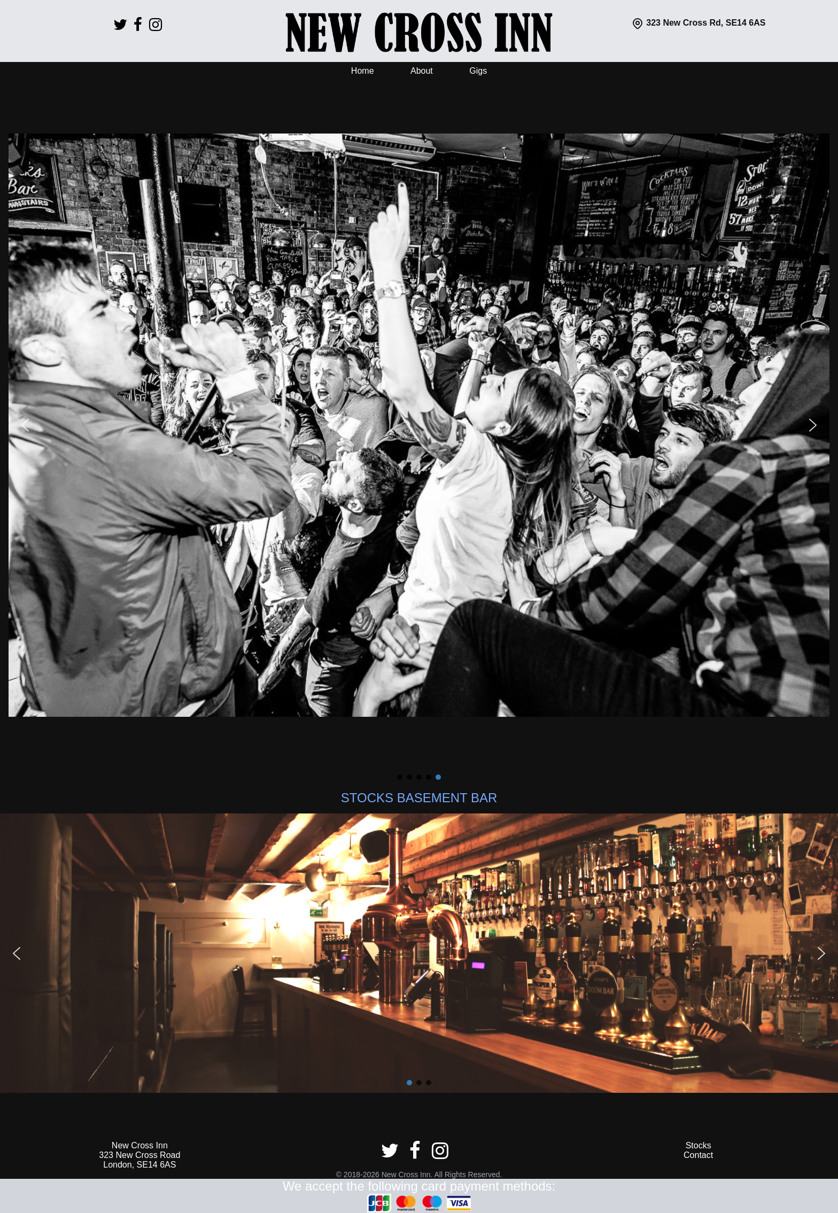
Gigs (478, 70)
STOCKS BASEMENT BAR (419, 798)
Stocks (698, 1145)
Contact (698, 1155)
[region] (419, 432)
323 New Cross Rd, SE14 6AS (698, 22)
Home (362, 70)
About (421, 70)
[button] (25, 425)
